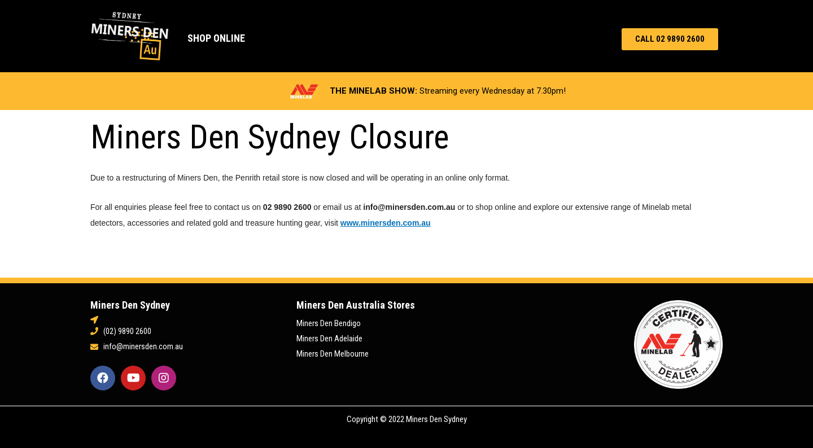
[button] (670, 39)
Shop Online (216, 38)
